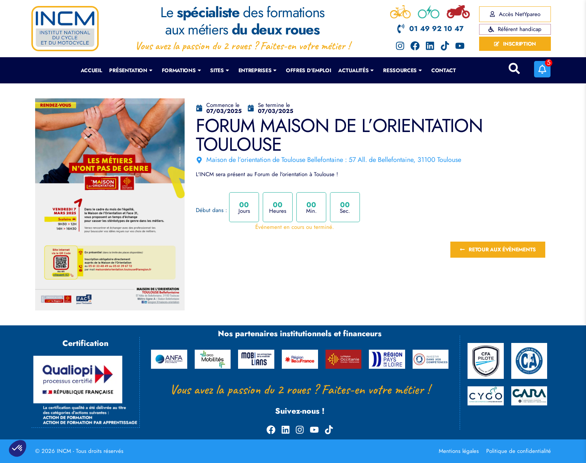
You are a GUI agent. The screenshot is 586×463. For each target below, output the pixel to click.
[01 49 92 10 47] (400, 28)
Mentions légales (459, 451)
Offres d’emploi (308, 70)
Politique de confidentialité (518, 451)
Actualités (356, 70)
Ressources (402, 70)
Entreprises (257, 70)
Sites (219, 70)
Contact (443, 70)
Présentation (130, 70)
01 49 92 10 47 (436, 29)
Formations (181, 70)
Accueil (91, 70)
